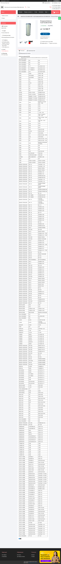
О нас (36, 12)
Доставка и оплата (21, 556)
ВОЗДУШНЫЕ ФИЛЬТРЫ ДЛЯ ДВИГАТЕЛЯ (41, 16)
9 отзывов (50, 0)
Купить (46, 33)
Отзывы (3, 18)
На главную (4, 554)
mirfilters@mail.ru (5, 50)
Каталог (33, 554)
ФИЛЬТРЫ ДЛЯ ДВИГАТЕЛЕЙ (27, 16)
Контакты (41, 12)
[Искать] (26, 7)
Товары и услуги (28, 12)
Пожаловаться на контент (32, 562)
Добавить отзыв (57, 2)
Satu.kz (36, 561)
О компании (4, 556)
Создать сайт (3, 0)
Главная (20, 12)
